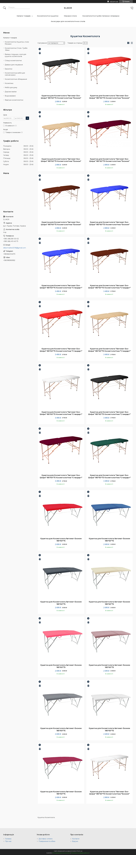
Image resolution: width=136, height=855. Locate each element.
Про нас (8, 841)
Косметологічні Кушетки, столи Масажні (17, 43)
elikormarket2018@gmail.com (14, 248)
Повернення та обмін (47, 841)
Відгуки (75, 841)
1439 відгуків (114, 1)
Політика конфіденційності (80, 853)
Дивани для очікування (14, 65)
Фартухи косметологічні (14, 100)
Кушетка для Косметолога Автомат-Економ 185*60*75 (61, 540)
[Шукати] (4, 8)
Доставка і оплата (45, 839)
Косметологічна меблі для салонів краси (15, 74)
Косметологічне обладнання (16, 79)
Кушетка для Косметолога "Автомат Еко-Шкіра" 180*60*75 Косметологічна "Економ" (109, 97)
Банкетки (8, 69)
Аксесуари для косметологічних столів (68, 21)
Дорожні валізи (11, 92)
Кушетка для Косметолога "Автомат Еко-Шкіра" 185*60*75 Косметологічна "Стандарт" (61, 287)
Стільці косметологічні (13, 60)
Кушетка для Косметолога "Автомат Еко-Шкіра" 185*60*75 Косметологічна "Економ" (61, 97)
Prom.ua (79, 851)
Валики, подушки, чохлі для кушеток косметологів (15, 55)
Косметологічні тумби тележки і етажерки (100, 16)
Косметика (9, 83)
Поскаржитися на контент (61, 853)
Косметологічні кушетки (47, 16)
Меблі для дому (11, 87)
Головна (8, 839)
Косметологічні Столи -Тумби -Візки (16, 49)
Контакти (75, 839)
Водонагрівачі (10, 96)
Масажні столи (70, 16)
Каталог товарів (23, 16)
